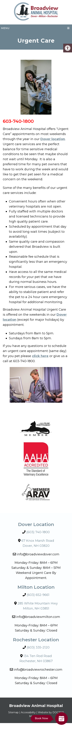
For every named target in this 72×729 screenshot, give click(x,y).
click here (40, 356)
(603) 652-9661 (38, 595)
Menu (5, 28)
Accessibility (28, 712)
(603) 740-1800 (38, 532)
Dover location (52, 139)
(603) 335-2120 (38, 647)
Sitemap (13, 712)
